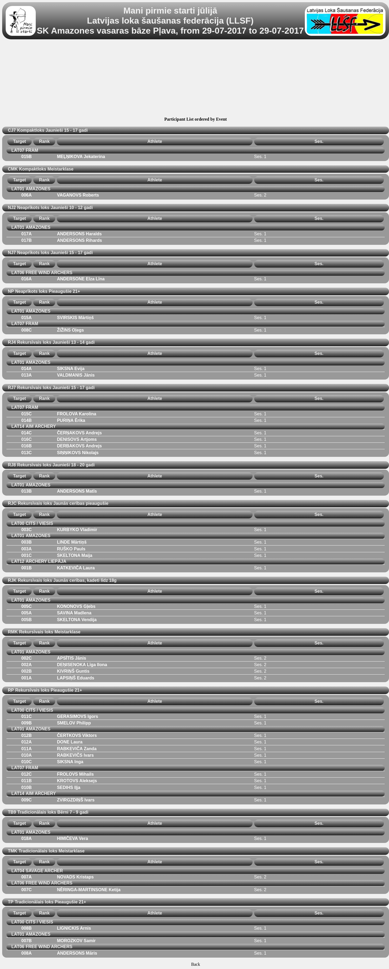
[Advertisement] (196, 79)
